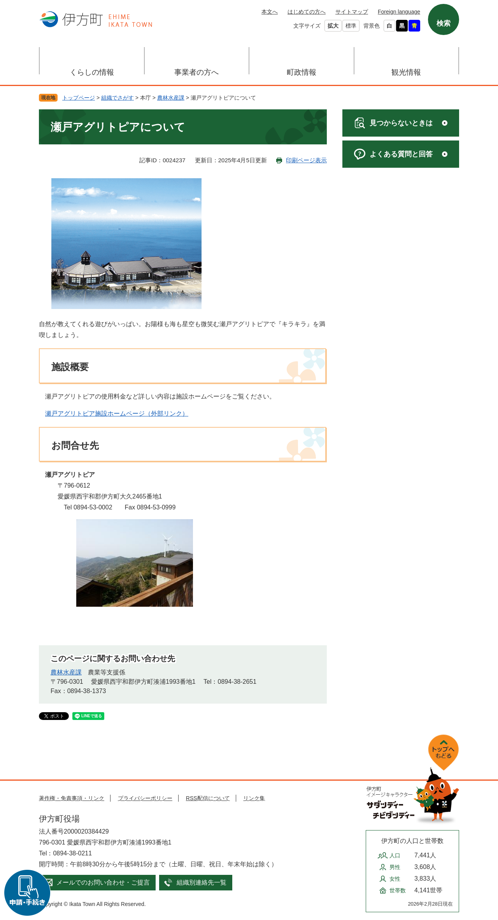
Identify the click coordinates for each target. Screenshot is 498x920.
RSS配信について (208, 798)
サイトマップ (351, 12)
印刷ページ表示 (306, 160)
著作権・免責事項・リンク (71, 798)
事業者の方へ (196, 72)
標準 (350, 26)
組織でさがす (117, 98)
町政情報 (301, 72)
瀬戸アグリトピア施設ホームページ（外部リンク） (116, 413)
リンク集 (254, 798)
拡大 (333, 26)
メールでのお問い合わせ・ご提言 (103, 882)
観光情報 (406, 72)
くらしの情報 (92, 72)
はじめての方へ (307, 12)
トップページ (78, 98)
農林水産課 (170, 98)
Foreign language (399, 12)
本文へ (269, 12)
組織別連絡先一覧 (201, 882)
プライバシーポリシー (145, 798)
